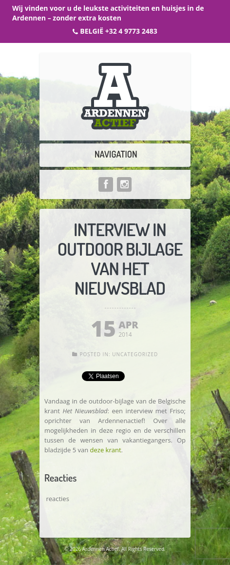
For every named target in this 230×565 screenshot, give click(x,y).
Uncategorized (135, 354)
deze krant (105, 449)
